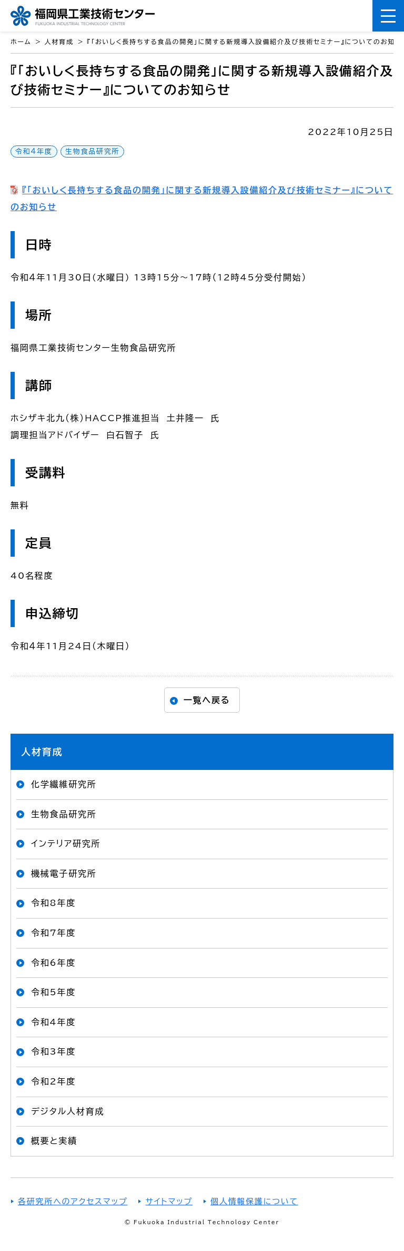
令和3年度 (53, 1051)
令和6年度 (53, 962)
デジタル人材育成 (67, 1111)
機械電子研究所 (64, 873)
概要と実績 (54, 1141)
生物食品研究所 (92, 151)
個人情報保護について (254, 1201)
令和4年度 (34, 151)
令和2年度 (53, 1081)
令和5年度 (53, 992)
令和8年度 (53, 903)
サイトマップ (169, 1201)
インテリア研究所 (65, 843)
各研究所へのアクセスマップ (72, 1201)
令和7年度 (53, 933)
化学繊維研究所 (64, 784)
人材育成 (42, 751)
